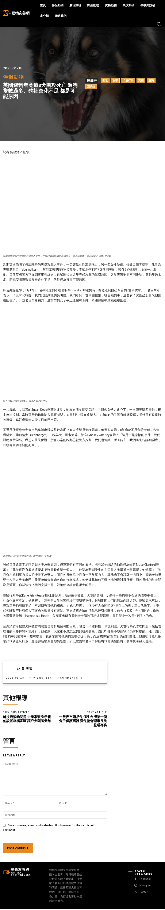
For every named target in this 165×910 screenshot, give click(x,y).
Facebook (145, 879)
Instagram (145, 886)
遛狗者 (91, 86)
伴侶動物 (13, 77)
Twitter (143, 892)
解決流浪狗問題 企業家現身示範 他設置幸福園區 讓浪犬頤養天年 (27, 719)
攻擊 (115, 80)
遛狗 (151, 80)
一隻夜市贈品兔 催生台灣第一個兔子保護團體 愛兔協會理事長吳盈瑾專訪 (83, 721)
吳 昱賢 (27, 669)
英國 (141, 80)
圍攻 (105, 80)
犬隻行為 (128, 80)
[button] (159, 24)
